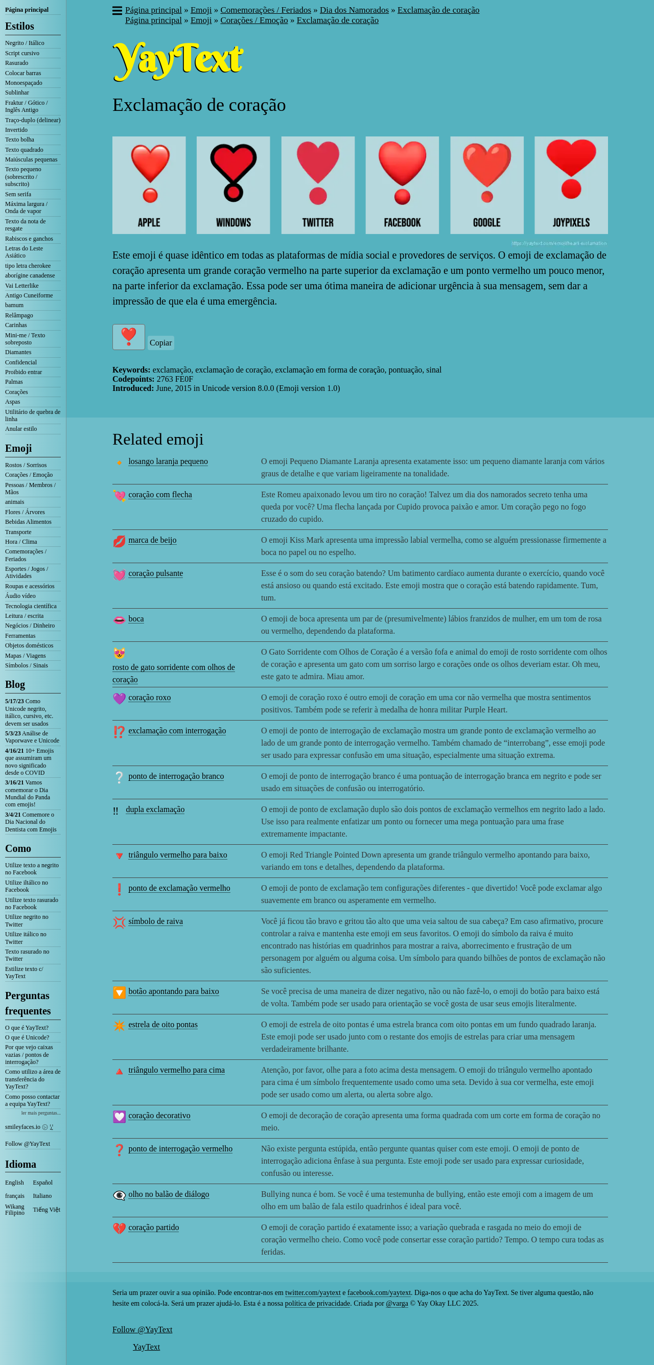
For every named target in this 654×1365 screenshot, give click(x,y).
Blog (15, 684)
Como (18, 848)
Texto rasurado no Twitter (27, 955)
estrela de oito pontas (163, 1024)
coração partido (153, 1227)
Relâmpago (19, 315)
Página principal (27, 9)
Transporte (18, 532)
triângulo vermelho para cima (176, 1070)
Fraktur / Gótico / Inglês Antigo (26, 106)
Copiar (161, 342)
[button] (116, 11)
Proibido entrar (23, 372)
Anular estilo (21, 428)
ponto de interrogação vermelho (180, 1148)
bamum (14, 305)
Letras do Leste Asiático (24, 252)
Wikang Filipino (15, 1209)
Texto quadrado (24, 149)
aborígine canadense (30, 275)
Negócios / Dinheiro (30, 625)
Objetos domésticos (29, 645)
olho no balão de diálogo (168, 1194)
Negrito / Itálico (24, 43)
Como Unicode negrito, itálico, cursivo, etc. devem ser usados (29, 712)
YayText (146, 1347)
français (15, 1195)
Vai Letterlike (22, 285)
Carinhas (16, 325)
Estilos (19, 26)
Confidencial (21, 362)
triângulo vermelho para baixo (177, 854)
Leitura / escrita (24, 615)
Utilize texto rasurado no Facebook (31, 903)
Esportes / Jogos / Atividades (26, 572)
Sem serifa (18, 194)
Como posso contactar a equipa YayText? (32, 1100)
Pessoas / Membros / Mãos (30, 488)
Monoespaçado (23, 82)
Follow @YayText (27, 1143)
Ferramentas (20, 635)
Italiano (42, 1195)
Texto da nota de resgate (25, 225)
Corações (16, 392)
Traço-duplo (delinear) (33, 120)
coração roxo (149, 697)
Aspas (12, 401)
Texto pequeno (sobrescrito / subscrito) (23, 177)
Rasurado (16, 62)
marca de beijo (152, 540)
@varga (397, 1303)
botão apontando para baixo (173, 991)
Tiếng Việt (47, 1209)
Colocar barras (23, 73)
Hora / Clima (21, 541)
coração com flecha (160, 494)
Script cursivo (22, 53)
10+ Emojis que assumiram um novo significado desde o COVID (29, 761)
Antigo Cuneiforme (29, 295)
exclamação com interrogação (177, 730)
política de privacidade (318, 1303)
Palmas (14, 381)
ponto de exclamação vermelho (179, 888)
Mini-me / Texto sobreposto (25, 339)
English (14, 1182)
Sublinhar (17, 92)
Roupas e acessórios (30, 586)
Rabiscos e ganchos (29, 238)
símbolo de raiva (155, 921)
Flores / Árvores (25, 512)
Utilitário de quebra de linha (32, 415)
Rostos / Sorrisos (25, 465)
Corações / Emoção (29, 474)
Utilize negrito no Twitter (27, 920)
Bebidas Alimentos (28, 521)
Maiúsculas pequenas (31, 159)
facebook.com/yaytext (379, 1293)
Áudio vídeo (20, 595)
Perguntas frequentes (28, 1003)
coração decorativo (159, 1115)
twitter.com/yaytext (312, 1293)
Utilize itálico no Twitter (25, 938)
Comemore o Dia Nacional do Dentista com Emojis (31, 822)
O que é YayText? (27, 1027)
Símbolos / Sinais (26, 665)
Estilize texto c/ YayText (24, 972)
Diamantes (18, 352)
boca (136, 618)
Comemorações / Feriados (25, 555)
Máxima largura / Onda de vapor (26, 207)
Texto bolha (19, 139)
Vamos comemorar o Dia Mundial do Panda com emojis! (27, 793)
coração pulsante (155, 573)
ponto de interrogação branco (176, 776)
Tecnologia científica (31, 606)
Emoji (18, 448)
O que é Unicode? (27, 1037)
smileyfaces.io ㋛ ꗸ (29, 1126)
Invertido (16, 129)
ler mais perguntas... (41, 1113)
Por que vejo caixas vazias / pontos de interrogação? (29, 1055)
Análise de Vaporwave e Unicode (32, 737)
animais (14, 501)
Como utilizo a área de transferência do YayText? (33, 1079)
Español (43, 1182)
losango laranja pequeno (168, 461)
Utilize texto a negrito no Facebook (32, 869)
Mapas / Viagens (25, 655)
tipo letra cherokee (28, 265)
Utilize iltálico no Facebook (26, 886)
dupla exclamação (155, 809)
